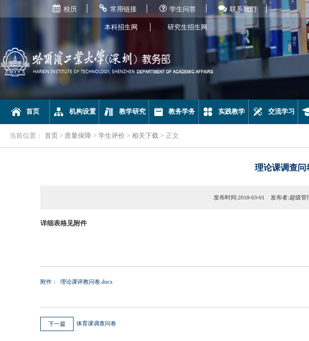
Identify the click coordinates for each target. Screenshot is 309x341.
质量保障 (78, 135)
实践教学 (223, 112)
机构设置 (74, 112)
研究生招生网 (187, 27)
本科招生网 (121, 27)
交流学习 (273, 112)
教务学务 (174, 112)
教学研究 (124, 112)
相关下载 (145, 135)
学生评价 (111, 135)
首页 (25, 112)
